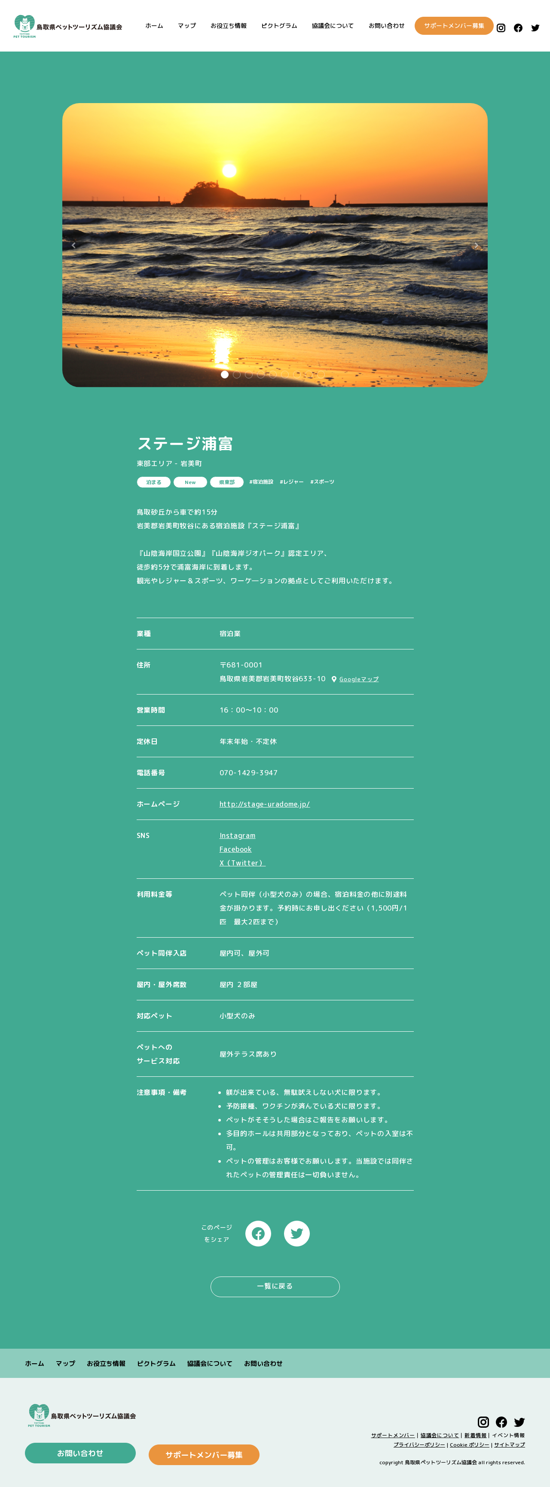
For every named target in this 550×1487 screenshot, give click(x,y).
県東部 (227, 482)
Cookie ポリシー (469, 1443)
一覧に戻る (275, 1286)
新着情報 (475, 1433)
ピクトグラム (272, 25)
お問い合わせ (379, 25)
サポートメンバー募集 (448, 25)
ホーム (147, 25)
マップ (180, 25)
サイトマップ (509, 1443)
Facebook (236, 849)
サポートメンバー (393, 1433)
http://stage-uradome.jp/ (265, 804)
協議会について (326, 25)
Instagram (238, 835)
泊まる (154, 482)
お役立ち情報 (221, 25)
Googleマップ (359, 679)
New (190, 482)
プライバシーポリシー (419, 1443)
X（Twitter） (243, 863)
